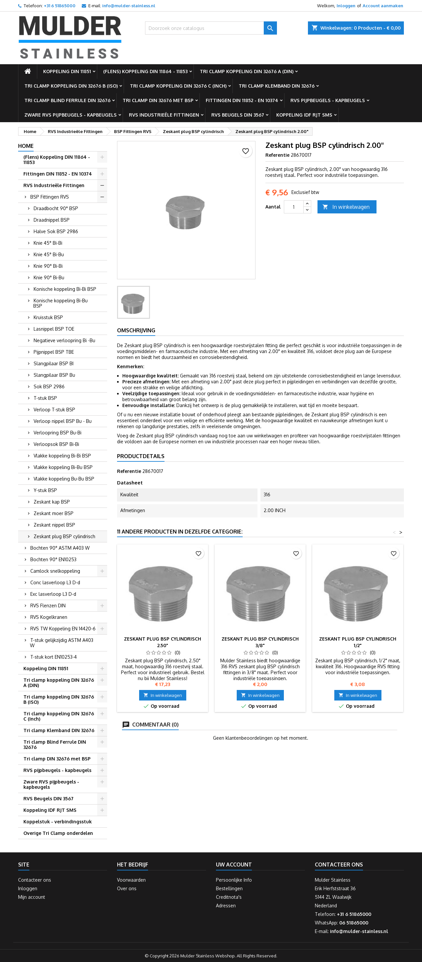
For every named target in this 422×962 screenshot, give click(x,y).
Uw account (234, 864)
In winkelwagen (346, 207)
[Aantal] (294, 206)
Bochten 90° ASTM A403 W (60, 548)
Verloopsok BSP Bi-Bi (56, 444)
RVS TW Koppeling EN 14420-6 (63, 628)
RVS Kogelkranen (48, 617)
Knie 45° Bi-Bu (49, 254)
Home (26, 146)
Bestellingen (229, 888)
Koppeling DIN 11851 (67, 71)
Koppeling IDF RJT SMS (304, 115)
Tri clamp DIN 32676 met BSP (158, 100)
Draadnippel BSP (52, 220)
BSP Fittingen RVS (49, 197)
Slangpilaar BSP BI (54, 363)
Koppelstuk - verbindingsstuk (57, 821)
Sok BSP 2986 (49, 386)
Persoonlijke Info (234, 880)
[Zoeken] (211, 28)
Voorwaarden (131, 880)
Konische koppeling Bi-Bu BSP (60, 303)
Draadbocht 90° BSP (56, 208)
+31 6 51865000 (59, 5)
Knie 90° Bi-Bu (49, 277)
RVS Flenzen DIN (48, 605)
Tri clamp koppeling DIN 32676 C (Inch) (178, 86)
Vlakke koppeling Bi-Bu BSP (63, 467)
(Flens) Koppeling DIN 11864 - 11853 (145, 71)
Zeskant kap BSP (52, 502)
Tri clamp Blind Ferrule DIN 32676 (67, 100)
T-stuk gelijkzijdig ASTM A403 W (61, 642)
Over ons (126, 888)
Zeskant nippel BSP (54, 525)
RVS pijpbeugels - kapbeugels (327, 100)
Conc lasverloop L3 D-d (55, 582)
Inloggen (346, 5)
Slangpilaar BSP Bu (54, 375)
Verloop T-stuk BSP (54, 409)
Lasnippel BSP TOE (54, 329)
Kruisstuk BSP (48, 317)
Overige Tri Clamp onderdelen (58, 833)
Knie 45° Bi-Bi (48, 243)
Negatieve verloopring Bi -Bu (64, 340)
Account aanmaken (383, 5)
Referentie (277, 155)
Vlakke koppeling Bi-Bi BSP (62, 455)
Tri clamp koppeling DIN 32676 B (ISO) (71, 86)
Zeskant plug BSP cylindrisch (64, 536)
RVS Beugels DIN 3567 (237, 115)
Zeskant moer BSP (54, 513)
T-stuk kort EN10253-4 (53, 657)
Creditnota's (229, 897)
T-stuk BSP (45, 398)
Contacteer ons (34, 880)
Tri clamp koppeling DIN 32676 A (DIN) (246, 71)
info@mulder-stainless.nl (128, 5)
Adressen (226, 905)
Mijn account (31, 897)
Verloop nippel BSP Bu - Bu (63, 421)
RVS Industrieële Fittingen (164, 115)
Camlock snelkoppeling (55, 571)
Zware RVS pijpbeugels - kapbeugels (70, 115)
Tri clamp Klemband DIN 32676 (277, 86)
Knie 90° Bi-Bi (48, 266)
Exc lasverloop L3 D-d (53, 594)
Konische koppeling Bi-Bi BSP (65, 289)
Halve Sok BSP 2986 (56, 231)
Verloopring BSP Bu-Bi (57, 432)
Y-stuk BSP (45, 490)
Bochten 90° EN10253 (53, 559)
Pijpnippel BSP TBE (54, 352)
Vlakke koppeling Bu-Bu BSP (64, 478)
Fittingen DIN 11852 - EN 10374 (242, 100)
